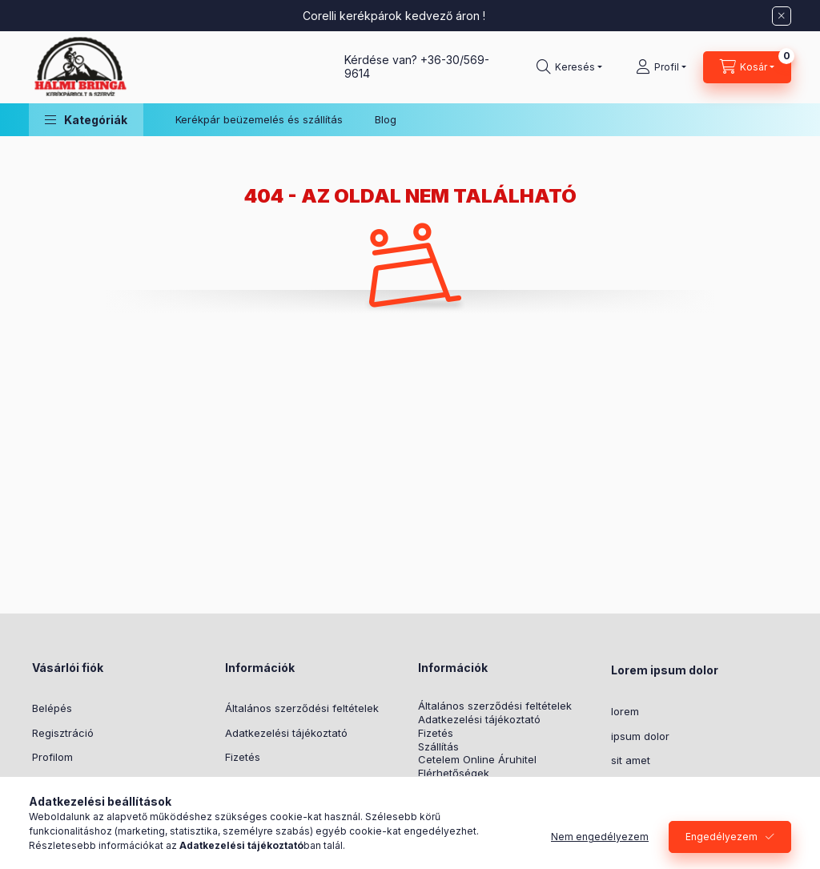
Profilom (52, 756)
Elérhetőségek (453, 773)
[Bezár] (781, 16)
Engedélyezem (721, 837)
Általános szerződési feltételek (302, 708)
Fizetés (242, 756)
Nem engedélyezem (600, 837)
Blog (385, 119)
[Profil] (661, 67)
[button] (86, 119)
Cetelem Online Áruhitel (477, 760)
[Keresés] (569, 67)
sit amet (630, 760)
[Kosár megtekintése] (747, 67)
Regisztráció (63, 732)
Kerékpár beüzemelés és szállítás (259, 119)
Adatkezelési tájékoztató (286, 732)
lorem (625, 711)
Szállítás (438, 747)
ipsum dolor (640, 736)
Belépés (52, 708)
